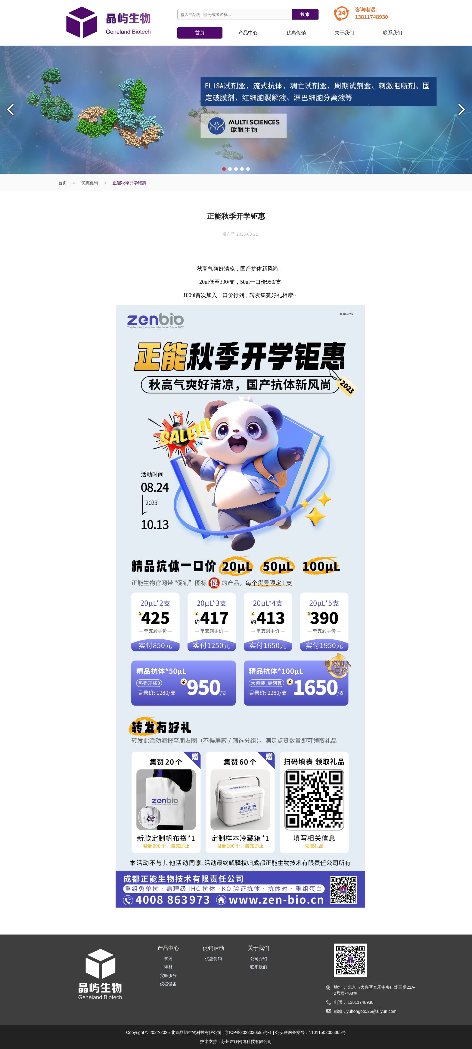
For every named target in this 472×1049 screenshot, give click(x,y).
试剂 (168, 958)
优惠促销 (296, 32)
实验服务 (168, 975)
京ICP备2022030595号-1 (248, 1032)
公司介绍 (258, 958)
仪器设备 (168, 984)
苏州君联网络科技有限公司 (246, 1041)
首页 (200, 32)
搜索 (305, 14)
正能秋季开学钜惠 (129, 182)
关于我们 (344, 32)
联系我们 (392, 32)
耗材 (168, 967)
